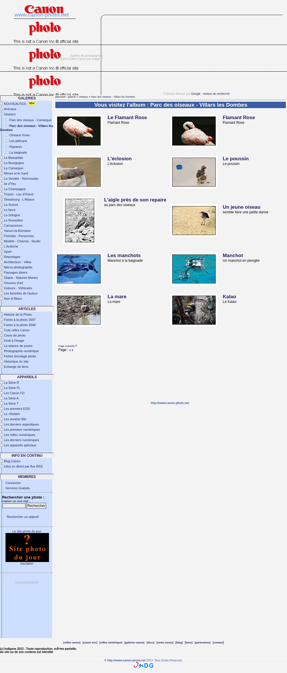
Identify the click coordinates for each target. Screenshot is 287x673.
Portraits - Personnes (19, 236)
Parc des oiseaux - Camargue (30, 120)
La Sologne (12, 215)
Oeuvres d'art (13, 283)
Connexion (13, 483)
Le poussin (236, 158)
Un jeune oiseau (241, 207)
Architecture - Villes (17, 262)
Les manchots (124, 255)
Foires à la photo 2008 (19, 325)
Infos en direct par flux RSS (23, 466)
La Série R (11, 382)
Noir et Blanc (13, 298)
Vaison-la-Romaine (17, 230)
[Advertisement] (197, 55)
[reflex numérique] (110, 642)
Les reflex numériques (19, 434)
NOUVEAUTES (15, 104)
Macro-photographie (18, 267)
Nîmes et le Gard (16, 173)
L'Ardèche (11, 246)
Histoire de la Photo (18, 314)
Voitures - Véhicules (18, 288)
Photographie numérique (21, 351)
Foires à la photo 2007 (19, 319)
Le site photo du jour (26, 531)
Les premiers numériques (22, 429)
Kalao (229, 296)
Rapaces (15, 146)
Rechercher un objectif (23, 517)
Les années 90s (15, 419)
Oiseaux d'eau (19, 135)
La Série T (11, 403)
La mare (117, 296)
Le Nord (9, 210)
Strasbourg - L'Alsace (19, 199)
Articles (27, 309)
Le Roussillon (13, 220)
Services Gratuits (18, 488)
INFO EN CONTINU (27, 456)
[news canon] (165, 642)
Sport (7, 251)
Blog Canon (12, 461)
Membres (27, 477)
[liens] (189, 642)
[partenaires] (203, 642)
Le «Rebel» (12, 414)
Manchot (233, 255)
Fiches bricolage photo (20, 356)
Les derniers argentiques (21, 424)
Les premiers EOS (17, 408)
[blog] (179, 642)
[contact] (218, 642)
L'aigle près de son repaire (135, 200)
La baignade (18, 152)
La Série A (11, 398)
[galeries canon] (134, 642)
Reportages (12, 257)
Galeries (27, 98)
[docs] (151, 642)
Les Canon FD (14, 393)
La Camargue (13, 168)
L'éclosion (120, 158)
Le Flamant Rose (127, 117)
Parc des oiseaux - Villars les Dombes (113, 96)
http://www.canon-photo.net (170, 403)
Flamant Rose (239, 117)
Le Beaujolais (13, 157)
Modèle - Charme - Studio (22, 241)
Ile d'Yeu (10, 183)
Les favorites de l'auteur (20, 293)
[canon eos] (90, 642)
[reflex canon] (71, 642)
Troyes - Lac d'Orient (18, 194)
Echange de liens (16, 366)
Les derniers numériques (21, 440)
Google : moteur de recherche (210, 93)
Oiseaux (9, 114)
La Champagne (15, 189)
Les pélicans (18, 141)
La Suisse (11, 204)
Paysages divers (15, 272)
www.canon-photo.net (41, 15)
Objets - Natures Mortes (21, 277)
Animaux (10, 109)
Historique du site (16, 361)
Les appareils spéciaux (20, 445)
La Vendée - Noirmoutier (21, 178)
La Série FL (12, 388)
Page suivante (66, 346)
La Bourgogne (14, 163)
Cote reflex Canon (17, 330)
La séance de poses (18, 346)
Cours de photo (15, 335)
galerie (72, 96)
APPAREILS (27, 377)
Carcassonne (13, 225)
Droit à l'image (14, 340)
